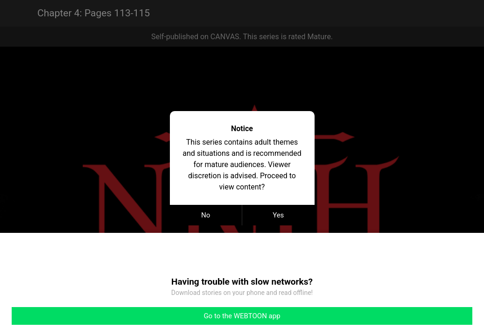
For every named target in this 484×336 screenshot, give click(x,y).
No (205, 215)
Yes (278, 215)
